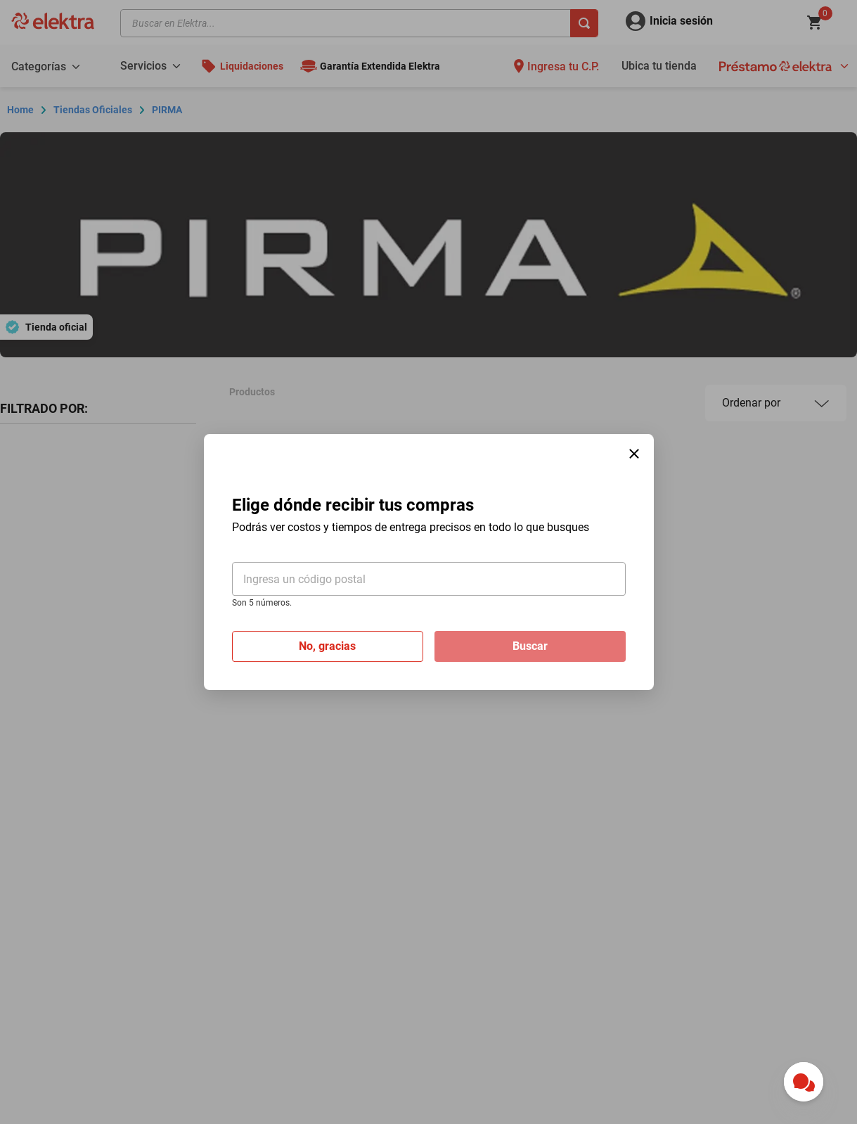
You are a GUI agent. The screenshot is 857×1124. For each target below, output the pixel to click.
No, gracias (327, 646)
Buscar (530, 646)
